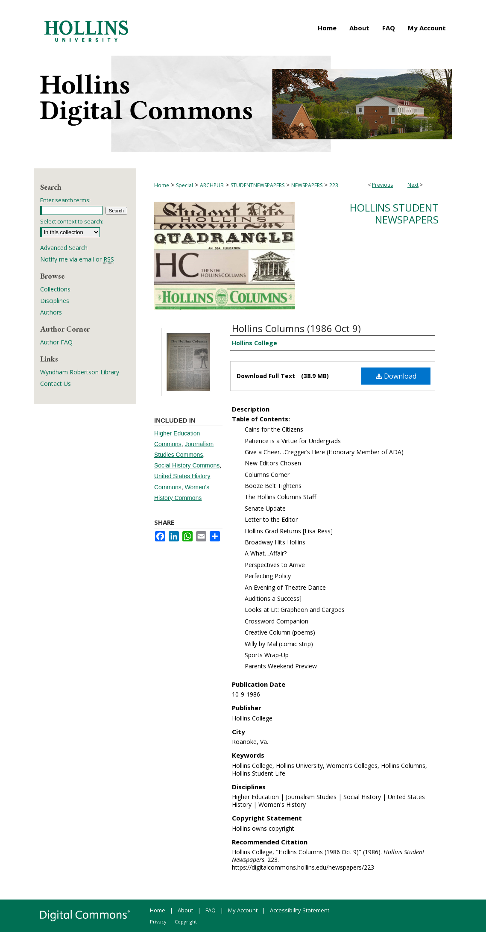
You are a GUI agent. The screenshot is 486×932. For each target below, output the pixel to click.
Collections (55, 289)
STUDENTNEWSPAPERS (257, 185)
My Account (243, 910)
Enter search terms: (65, 200)
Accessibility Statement (299, 910)
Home (161, 185)
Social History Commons (187, 465)
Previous (382, 184)
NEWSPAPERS (306, 185)
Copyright (186, 921)
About (185, 910)
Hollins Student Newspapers (394, 213)
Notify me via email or (77, 259)
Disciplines (54, 301)
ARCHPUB (212, 185)
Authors (51, 312)
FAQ (210, 910)
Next (413, 184)
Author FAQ (56, 342)
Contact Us (55, 383)
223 (333, 185)
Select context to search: (71, 221)
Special (184, 185)
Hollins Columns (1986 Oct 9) (296, 328)
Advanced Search (64, 248)
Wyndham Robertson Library (79, 372)
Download (396, 376)
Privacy (158, 921)
